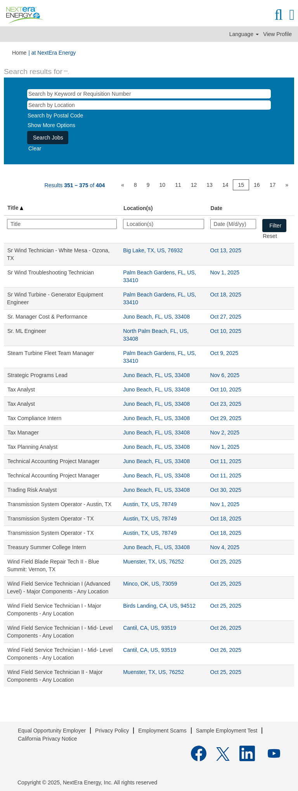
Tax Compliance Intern (34, 418)
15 (241, 185)
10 (162, 185)
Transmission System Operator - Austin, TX (59, 504)
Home (19, 53)
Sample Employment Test (226, 730)
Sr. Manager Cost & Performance (47, 317)
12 (194, 185)
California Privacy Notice (47, 739)
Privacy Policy (112, 730)
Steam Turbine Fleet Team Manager (50, 353)
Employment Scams (162, 730)
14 (225, 185)
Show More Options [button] (51, 125)
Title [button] (15, 208)
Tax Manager (23, 432)
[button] (292, 15)
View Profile (277, 34)
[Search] (278, 15)
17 (273, 185)
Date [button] (216, 208)
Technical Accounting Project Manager (53, 461)
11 (178, 185)
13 (209, 185)
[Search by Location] (149, 105)
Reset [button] (270, 236)
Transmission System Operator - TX (50, 518)
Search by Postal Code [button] (55, 115)
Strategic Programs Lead (37, 375)
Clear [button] (34, 148)
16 (257, 185)
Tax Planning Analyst (32, 447)
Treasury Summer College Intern (46, 547)
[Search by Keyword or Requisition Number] (149, 93)
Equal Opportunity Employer (52, 730)
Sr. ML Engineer (26, 331)
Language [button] (244, 34)
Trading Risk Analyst (32, 490)
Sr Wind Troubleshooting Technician (50, 272)
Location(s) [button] (137, 208)
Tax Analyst (21, 389)
